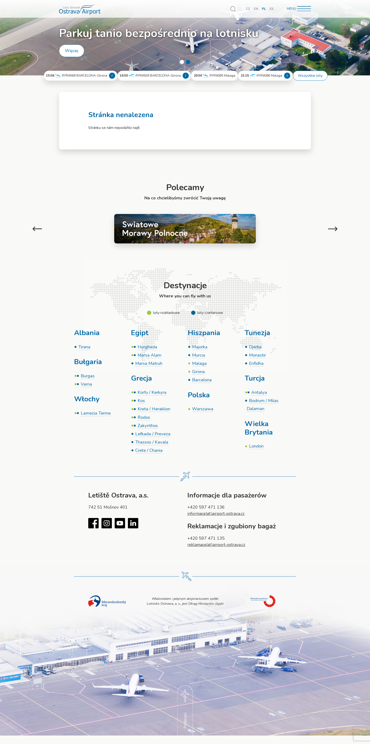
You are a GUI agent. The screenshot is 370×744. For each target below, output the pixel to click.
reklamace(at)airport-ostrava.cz (216, 547)
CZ (248, 9)
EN (256, 9)
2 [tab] (188, 62)
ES (272, 9)
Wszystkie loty (310, 75)
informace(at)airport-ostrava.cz (216, 516)
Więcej (71, 50)
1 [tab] (182, 62)
